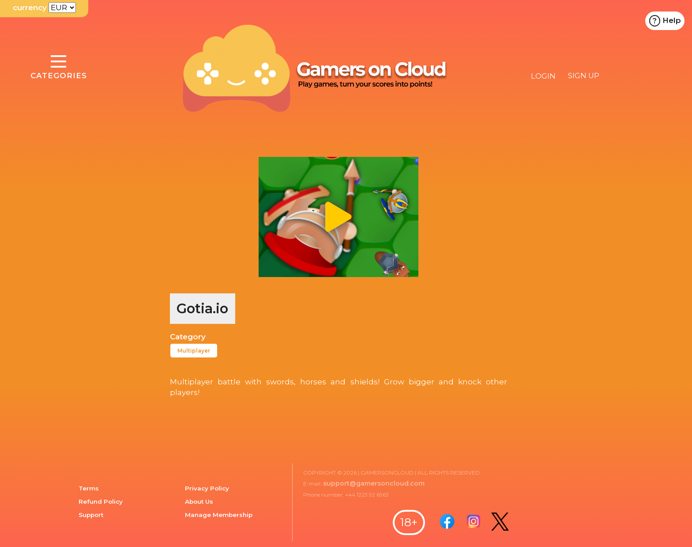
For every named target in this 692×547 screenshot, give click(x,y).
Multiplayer (193, 350)
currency (30, 7)
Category (188, 336)
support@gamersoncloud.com (374, 483)
